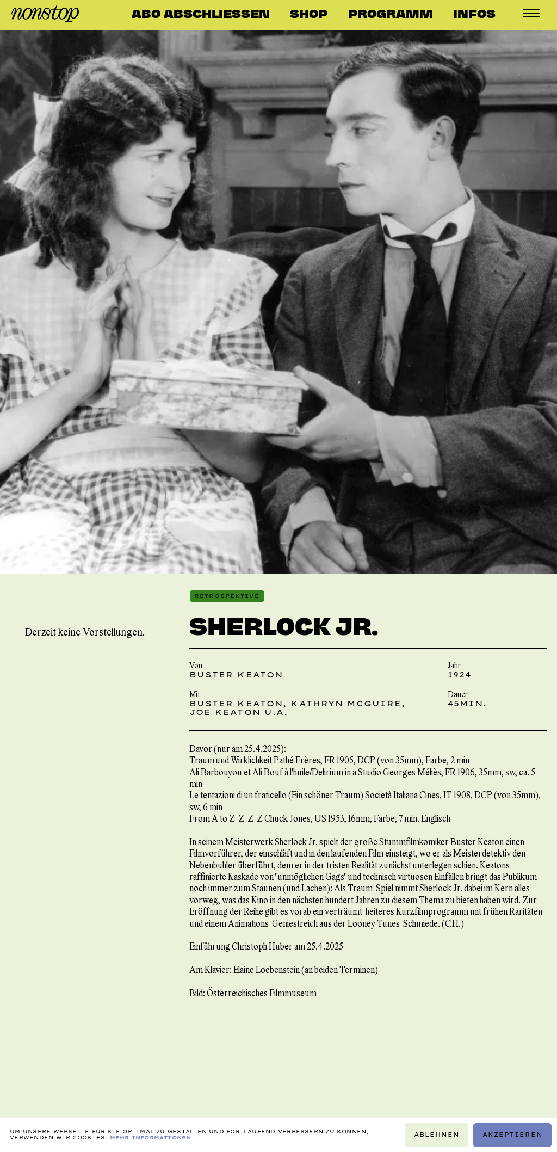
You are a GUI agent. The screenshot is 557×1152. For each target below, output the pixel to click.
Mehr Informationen (150, 1138)
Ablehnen (437, 1134)
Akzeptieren (512, 1134)
